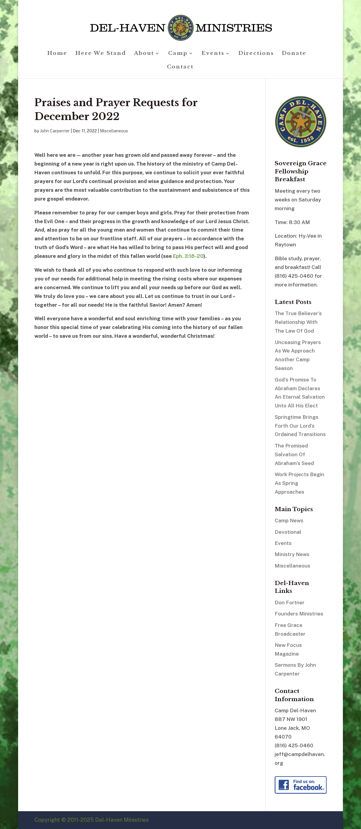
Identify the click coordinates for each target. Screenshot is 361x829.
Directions (256, 53)
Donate (294, 53)
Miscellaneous (114, 130)
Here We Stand (100, 53)
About (144, 53)
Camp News (289, 520)
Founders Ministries (299, 614)
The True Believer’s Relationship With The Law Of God (298, 322)
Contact (180, 67)
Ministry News (292, 554)
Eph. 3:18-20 (188, 256)
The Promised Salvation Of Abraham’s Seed (294, 454)
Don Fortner (290, 603)
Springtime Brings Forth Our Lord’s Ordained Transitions (300, 426)
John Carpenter (55, 130)
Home (57, 53)
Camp (177, 53)
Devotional (288, 532)
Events (213, 53)
